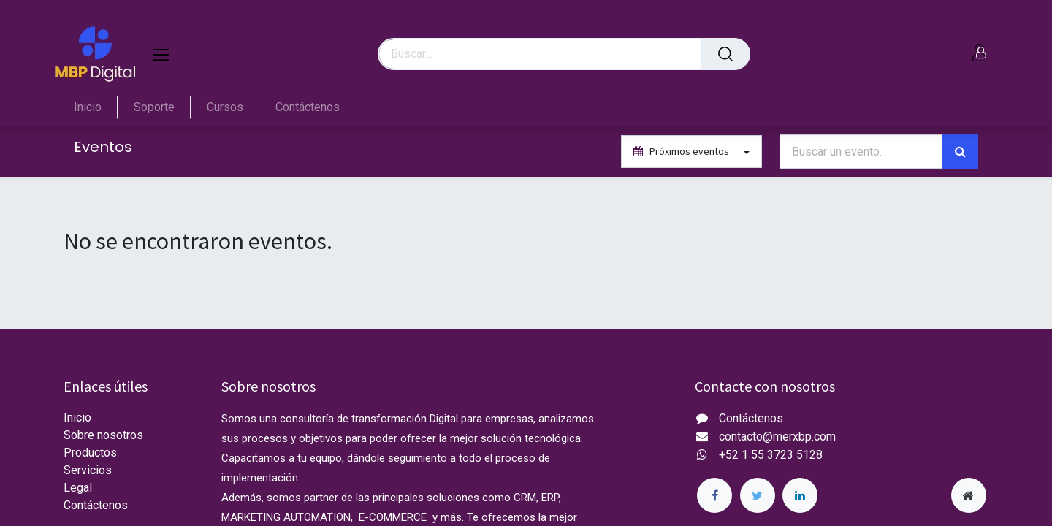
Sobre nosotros (103, 435)
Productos (90, 453)
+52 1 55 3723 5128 (771, 455)
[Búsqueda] (725, 54)
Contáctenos (96, 505)
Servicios (88, 470)
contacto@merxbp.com (777, 436)
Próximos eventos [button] (682, 151)
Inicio (77, 417)
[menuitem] (96, 107)
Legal (78, 488)
